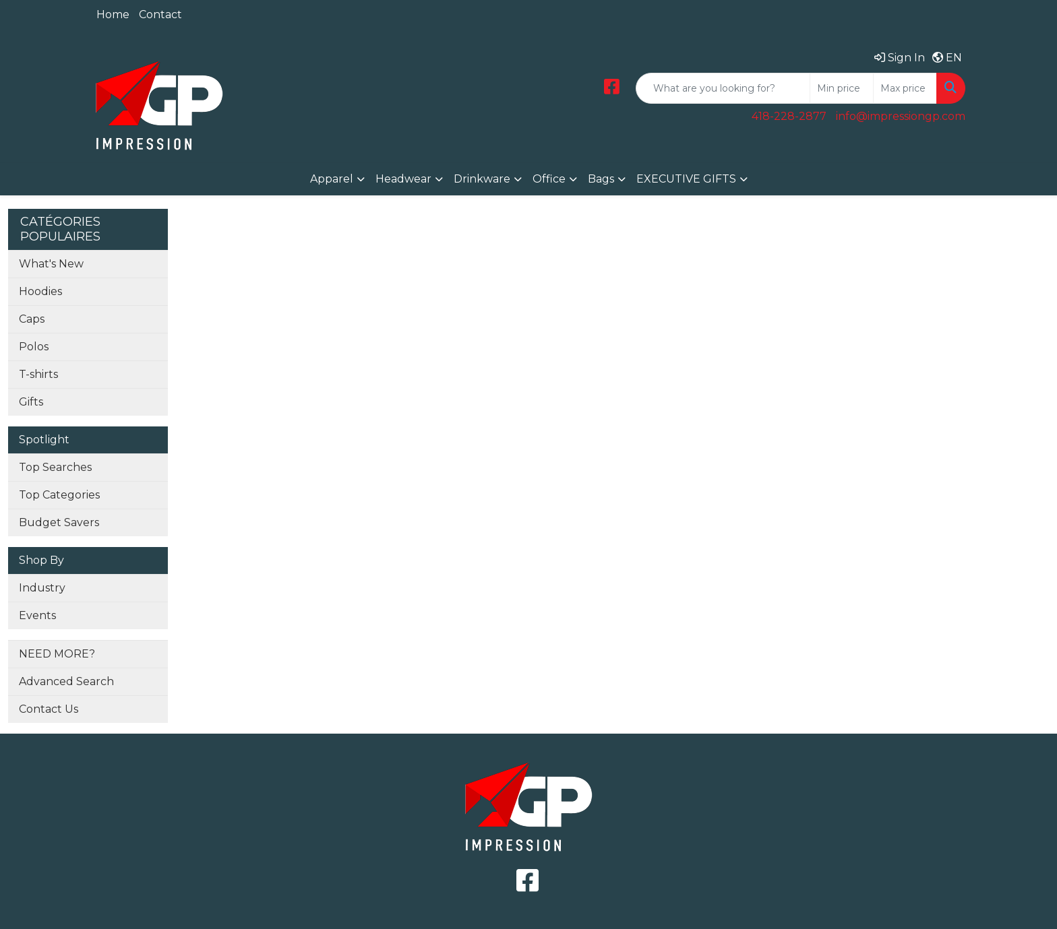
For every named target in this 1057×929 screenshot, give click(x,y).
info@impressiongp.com (900, 116)
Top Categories (59, 494)
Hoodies (40, 291)
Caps (31, 319)
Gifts (31, 401)
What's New (51, 263)
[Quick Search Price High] (905, 88)
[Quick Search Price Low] (842, 88)
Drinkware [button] (482, 178)
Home (112, 14)
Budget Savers (59, 522)
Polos (34, 346)
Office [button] (549, 178)
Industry (42, 587)
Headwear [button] (403, 178)
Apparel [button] (331, 178)
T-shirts (38, 374)
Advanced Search (66, 681)
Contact (160, 14)
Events (37, 615)
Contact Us (48, 709)
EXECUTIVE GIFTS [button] (686, 178)
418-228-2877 (789, 116)
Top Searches (55, 467)
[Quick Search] (723, 88)
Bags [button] (601, 178)
